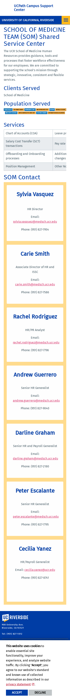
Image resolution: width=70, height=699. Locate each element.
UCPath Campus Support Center (33, 8)
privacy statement (18, 684)
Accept (17, 692)
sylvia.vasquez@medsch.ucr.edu (35, 221)
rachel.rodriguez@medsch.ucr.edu (36, 342)
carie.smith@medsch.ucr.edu (35, 284)
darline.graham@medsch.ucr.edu (35, 458)
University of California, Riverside (28, 20)
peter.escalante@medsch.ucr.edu (36, 516)
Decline (40, 692)
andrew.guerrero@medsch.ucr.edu (36, 400)
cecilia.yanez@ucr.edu (39, 570)
